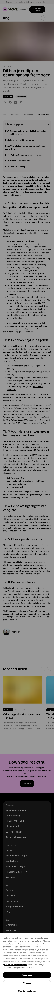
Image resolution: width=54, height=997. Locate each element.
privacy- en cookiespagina (15, 965)
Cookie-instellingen (27, 991)
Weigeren (27, 983)
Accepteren (27, 975)
